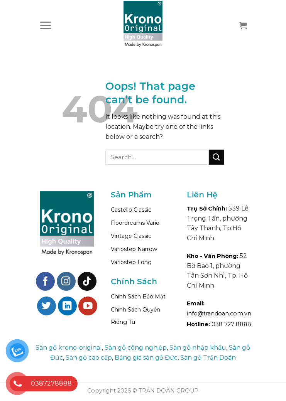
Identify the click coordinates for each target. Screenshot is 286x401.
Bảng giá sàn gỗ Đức (146, 357)
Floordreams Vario (135, 222)
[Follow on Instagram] (66, 281)
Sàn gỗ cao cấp (89, 357)
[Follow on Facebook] (45, 281)
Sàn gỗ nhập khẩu (197, 347)
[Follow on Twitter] (46, 306)
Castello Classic (131, 209)
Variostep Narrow (134, 249)
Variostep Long (131, 262)
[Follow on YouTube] (87, 306)
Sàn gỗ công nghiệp (136, 347)
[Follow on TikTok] (87, 281)
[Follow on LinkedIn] (67, 306)
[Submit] (216, 157)
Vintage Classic (131, 236)
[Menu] (45, 25)
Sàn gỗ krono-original (69, 347)
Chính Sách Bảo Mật (138, 296)
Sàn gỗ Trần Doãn (208, 357)
